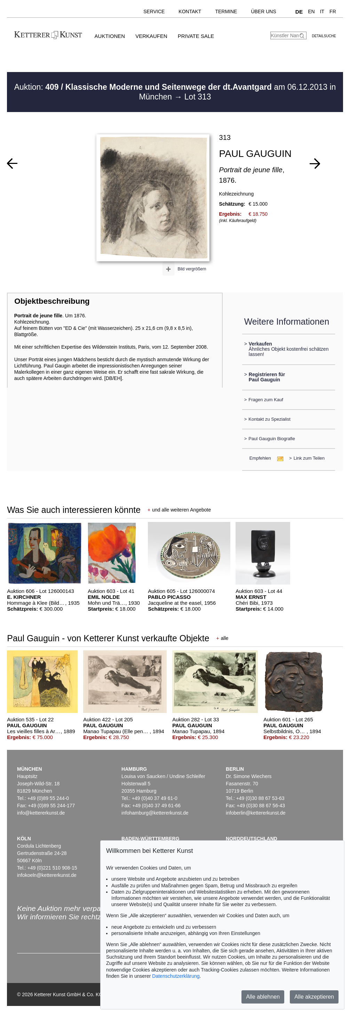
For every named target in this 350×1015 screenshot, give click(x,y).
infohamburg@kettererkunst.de (154, 813)
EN (311, 11)
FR (332, 11)
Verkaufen (151, 36)
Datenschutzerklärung (175, 976)
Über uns (263, 11)
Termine (226, 11)
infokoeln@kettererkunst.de (47, 875)
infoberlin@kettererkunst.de (255, 813)
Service (154, 11)
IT (322, 11)
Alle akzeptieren (314, 997)
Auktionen (110, 36)
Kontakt (189, 11)
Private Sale (196, 36)
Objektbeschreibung (51, 301)
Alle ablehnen (263, 997)
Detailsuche (324, 36)
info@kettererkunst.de (41, 813)
